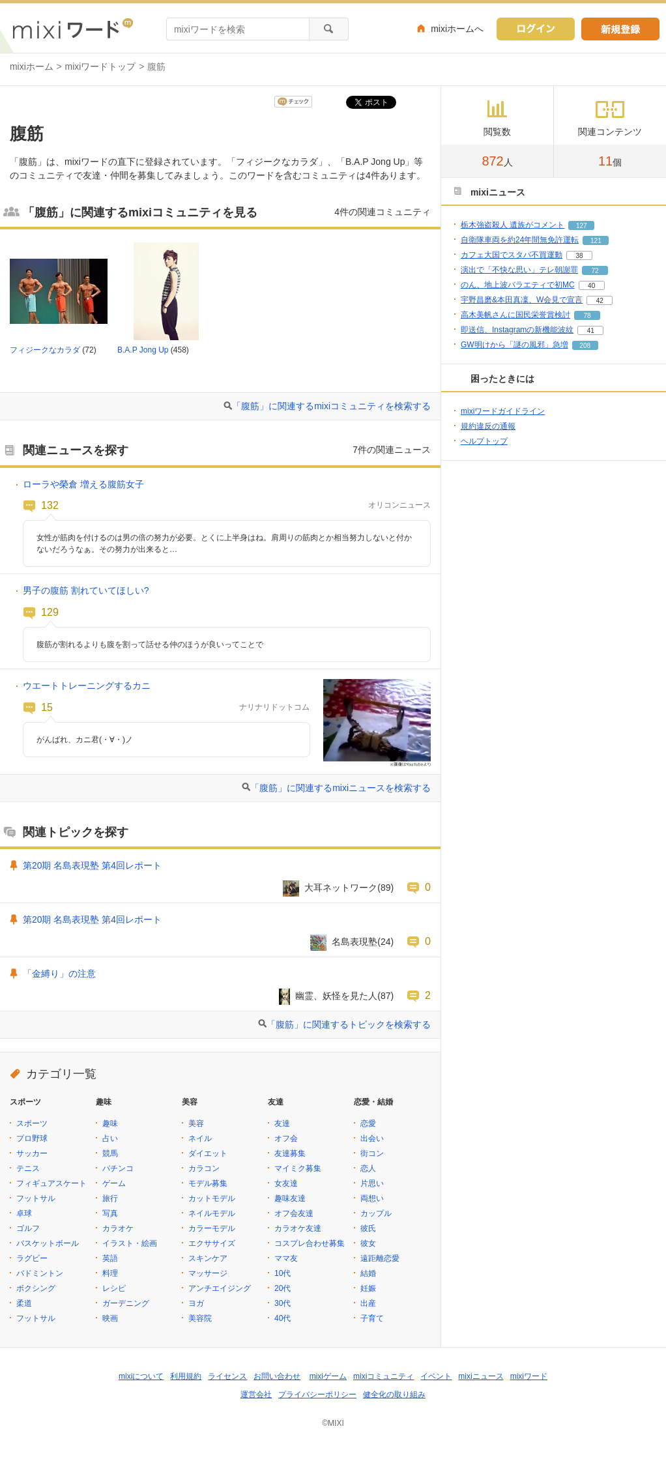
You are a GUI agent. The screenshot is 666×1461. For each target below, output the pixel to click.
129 (50, 612)
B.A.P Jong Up (143, 349)
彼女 (368, 1243)
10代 (282, 1273)
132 (50, 505)
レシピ (114, 1288)
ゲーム (114, 1183)
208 (584, 345)
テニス (28, 1168)
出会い (372, 1138)
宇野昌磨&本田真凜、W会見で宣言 (522, 299)
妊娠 (368, 1288)
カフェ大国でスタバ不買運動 (511, 254)
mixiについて (141, 1376)
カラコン (204, 1168)
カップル (376, 1213)
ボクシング (35, 1288)
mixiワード (528, 1376)
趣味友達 (290, 1198)
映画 (110, 1318)
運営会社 (256, 1394)
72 (594, 270)
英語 (110, 1258)
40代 (282, 1318)
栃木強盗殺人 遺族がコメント (512, 224)
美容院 (200, 1318)
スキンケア (207, 1258)
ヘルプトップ (484, 441)
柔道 (24, 1303)
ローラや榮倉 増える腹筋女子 (83, 484)
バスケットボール (47, 1243)
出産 (368, 1303)
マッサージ (207, 1273)
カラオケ (118, 1228)
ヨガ (196, 1303)
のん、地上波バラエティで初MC (518, 284)
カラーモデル (211, 1228)
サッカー (32, 1153)
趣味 (110, 1123)
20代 (282, 1288)
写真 (110, 1213)
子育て (372, 1318)
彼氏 (368, 1228)
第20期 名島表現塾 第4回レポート (92, 865)
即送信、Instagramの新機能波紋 (517, 329)
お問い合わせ (276, 1376)
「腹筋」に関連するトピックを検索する (349, 1024)
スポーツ (32, 1123)
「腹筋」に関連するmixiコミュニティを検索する (331, 406)
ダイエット (207, 1153)
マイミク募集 (297, 1168)
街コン (372, 1153)
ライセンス (227, 1376)
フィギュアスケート (51, 1183)
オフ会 (286, 1138)
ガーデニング (125, 1303)
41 (590, 330)
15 (47, 707)
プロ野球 (32, 1138)
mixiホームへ (457, 28)
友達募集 (290, 1153)
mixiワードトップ (100, 66)
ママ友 (286, 1258)
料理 (110, 1273)
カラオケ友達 (297, 1228)
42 (599, 300)
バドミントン (39, 1273)
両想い (372, 1198)
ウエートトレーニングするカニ (87, 685)
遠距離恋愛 (379, 1258)
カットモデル (211, 1198)
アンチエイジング (219, 1288)
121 (595, 240)
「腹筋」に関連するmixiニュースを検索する (340, 788)
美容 (196, 1123)
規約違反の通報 (488, 426)
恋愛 (368, 1123)
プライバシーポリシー (317, 1394)
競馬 (110, 1153)
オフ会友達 (293, 1213)
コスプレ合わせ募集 (309, 1243)
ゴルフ (28, 1228)
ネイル (200, 1138)
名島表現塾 (354, 941)
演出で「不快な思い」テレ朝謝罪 (519, 269)
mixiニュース (480, 1376)
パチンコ (118, 1168)
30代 (282, 1303)
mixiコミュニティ (383, 1376)
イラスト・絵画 (129, 1243)
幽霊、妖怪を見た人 (336, 996)
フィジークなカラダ (45, 349)
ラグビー (32, 1258)
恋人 (368, 1168)
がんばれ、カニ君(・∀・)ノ (84, 739)
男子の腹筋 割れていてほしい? (86, 590)
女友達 (286, 1183)
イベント (436, 1376)
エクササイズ (211, 1243)
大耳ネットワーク (340, 887)
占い (110, 1138)
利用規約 (185, 1376)
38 (579, 255)
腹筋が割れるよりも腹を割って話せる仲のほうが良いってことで (149, 644)
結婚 (368, 1273)
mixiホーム (31, 66)
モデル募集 (207, 1183)
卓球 (24, 1213)
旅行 (110, 1198)
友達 (282, 1123)
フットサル (35, 1198)
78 (586, 315)
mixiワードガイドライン (503, 411)
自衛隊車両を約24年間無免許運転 (520, 239)
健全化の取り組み (394, 1394)
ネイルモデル (211, 1213)
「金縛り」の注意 (59, 973)
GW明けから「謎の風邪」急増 (514, 344)
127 (581, 225)
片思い (372, 1183)
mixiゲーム (328, 1376)
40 (591, 285)
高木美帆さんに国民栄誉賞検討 (515, 314)
